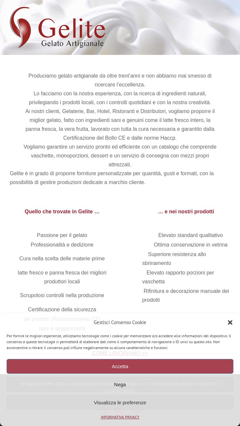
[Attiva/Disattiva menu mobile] (226, 12)
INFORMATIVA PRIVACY (120, 416)
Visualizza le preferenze (120, 402)
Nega (120, 384)
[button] (230, 322)
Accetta (120, 366)
